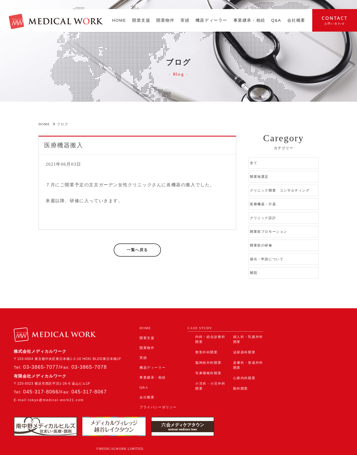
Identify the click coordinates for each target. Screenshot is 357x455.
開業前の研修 (261, 245)
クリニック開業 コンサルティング (280, 190)
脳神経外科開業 (208, 363)
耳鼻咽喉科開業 (208, 373)
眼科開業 (240, 388)
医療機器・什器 (265, 204)
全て (253, 163)
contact (334, 20)
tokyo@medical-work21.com (56, 400)
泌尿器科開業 (244, 352)
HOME (44, 124)
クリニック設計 (263, 218)
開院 (253, 273)
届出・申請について (266, 259)
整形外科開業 (206, 352)
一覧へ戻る (137, 250)
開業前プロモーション (268, 232)
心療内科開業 (244, 378)
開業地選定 (259, 177)
